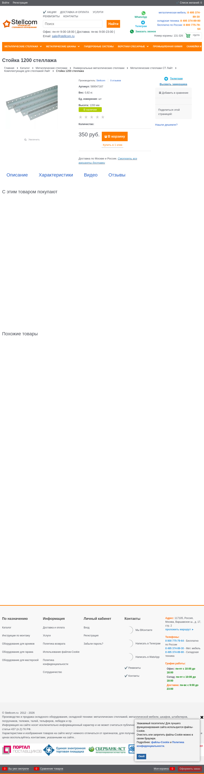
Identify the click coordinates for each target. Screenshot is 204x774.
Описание (17, 175)
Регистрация (20, 2)
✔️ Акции (49, 12)
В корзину (116, 136)
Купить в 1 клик (112, 144)
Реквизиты (51, 16)
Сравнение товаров (51, 768)
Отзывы (117, 175)
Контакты (70, 16)
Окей (141, 756)
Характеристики (56, 175)
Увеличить (34, 139)
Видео (90, 175)
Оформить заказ (190, 768)
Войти (5, 2)
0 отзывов (115, 80)
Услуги (98, 12)
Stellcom (100, 80)
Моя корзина (161, 768)
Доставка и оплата (74, 12)
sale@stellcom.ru (63, 36)
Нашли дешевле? (166, 124)
